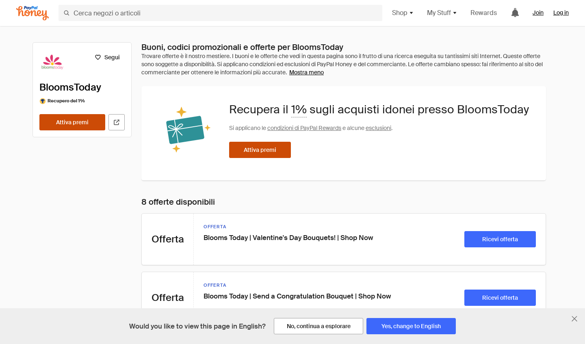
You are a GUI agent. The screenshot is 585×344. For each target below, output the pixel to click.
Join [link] (538, 12)
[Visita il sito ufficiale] (116, 122)
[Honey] (32, 13)
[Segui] (107, 57)
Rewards (483, 13)
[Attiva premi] (72, 122)
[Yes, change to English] (411, 326)
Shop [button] (403, 13)
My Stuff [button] (442, 13)
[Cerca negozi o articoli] (220, 13)
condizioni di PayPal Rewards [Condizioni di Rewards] (304, 128)
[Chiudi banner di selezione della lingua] (574, 319)
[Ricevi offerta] (500, 239)
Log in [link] (561, 12)
